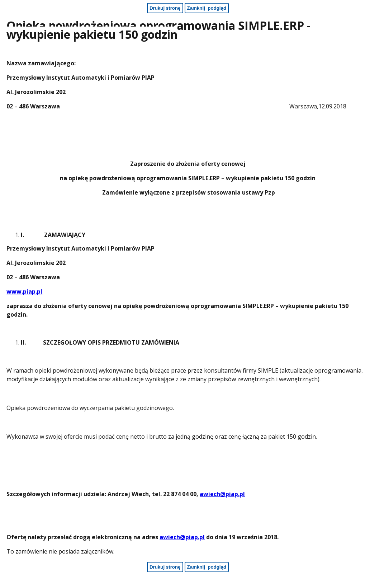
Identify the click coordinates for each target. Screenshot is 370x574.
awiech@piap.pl (222, 494)
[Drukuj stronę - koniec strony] (165, 567)
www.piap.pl (24, 291)
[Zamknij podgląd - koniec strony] (207, 567)
